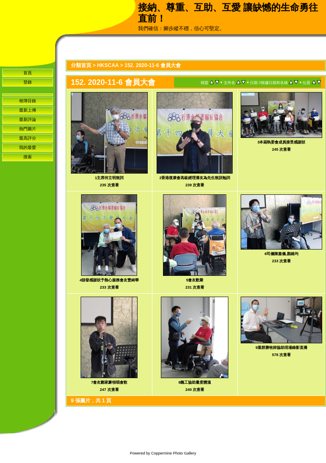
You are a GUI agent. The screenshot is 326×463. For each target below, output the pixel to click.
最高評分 (27, 138)
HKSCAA (108, 65)
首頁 (27, 72)
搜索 (27, 156)
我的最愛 (27, 147)
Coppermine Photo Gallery (173, 453)
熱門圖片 (27, 128)
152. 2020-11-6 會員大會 (152, 65)
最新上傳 (27, 110)
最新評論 (27, 119)
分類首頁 (81, 65)
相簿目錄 (27, 100)
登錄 (27, 82)
